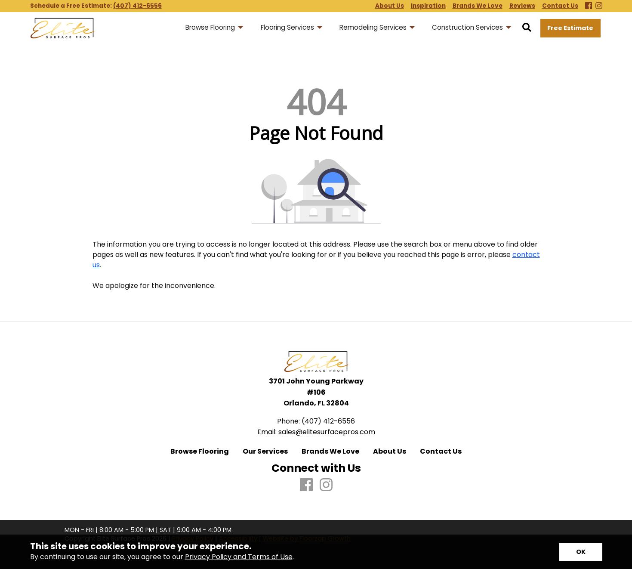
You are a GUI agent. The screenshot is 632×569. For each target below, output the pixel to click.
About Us (389, 451)
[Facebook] (588, 6)
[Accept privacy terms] (580, 552)
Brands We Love (330, 451)
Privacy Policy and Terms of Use (239, 557)
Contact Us (441, 451)
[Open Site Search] (526, 28)
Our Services (265, 451)
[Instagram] (598, 6)
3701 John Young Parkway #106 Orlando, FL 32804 (316, 392)
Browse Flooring (199, 451)
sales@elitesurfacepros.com (326, 432)
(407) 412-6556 (137, 6)
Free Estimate (570, 28)
